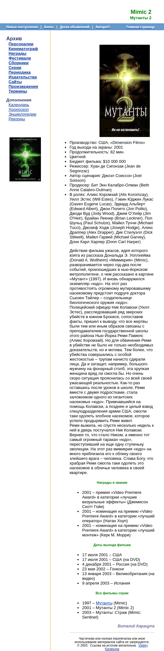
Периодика (19, 72)
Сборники (18, 62)
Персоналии (20, 44)
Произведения (23, 86)
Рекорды (16, 119)
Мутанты (104, 603)
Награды (17, 53)
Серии (14, 67)
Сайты (15, 81)
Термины (17, 91)
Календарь (18, 104)
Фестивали (19, 58)
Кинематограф (23, 48)
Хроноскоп (18, 109)
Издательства (22, 77)
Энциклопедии (22, 114)
